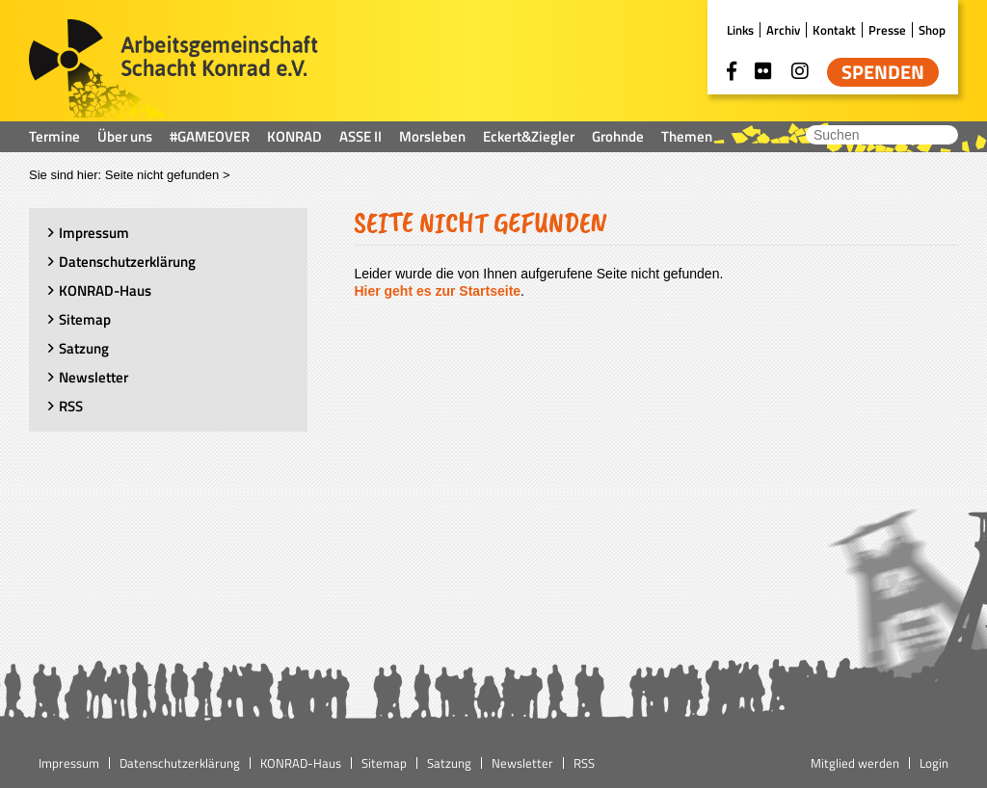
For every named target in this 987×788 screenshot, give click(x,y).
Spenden (882, 72)
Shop (932, 29)
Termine (54, 136)
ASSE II (360, 136)
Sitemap (85, 319)
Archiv (783, 29)
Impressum (94, 233)
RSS (71, 406)
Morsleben (432, 136)
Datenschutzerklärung (127, 261)
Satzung (84, 348)
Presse (887, 29)
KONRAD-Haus (105, 290)
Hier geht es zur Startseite (437, 291)
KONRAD (294, 136)
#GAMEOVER (210, 136)
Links (740, 29)
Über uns (124, 136)
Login (934, 763)
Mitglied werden (855, 763)
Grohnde (618, 136)
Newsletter (93, 377)
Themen (686, 136)
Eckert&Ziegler (528, 136)
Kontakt (834, 29)
